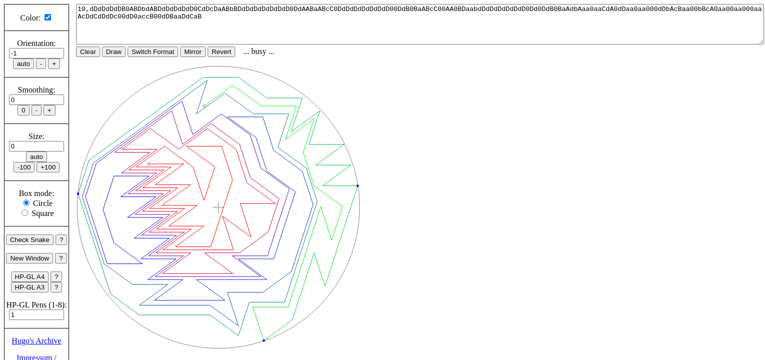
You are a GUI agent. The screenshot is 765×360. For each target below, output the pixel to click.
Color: (31, 18)
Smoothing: (37, 90)
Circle (43, 203)
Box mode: (37, 193)
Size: (37, 136)
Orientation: (36, 43)
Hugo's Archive (36, 340)
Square (43, 213)
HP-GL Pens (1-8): (36, 304)
